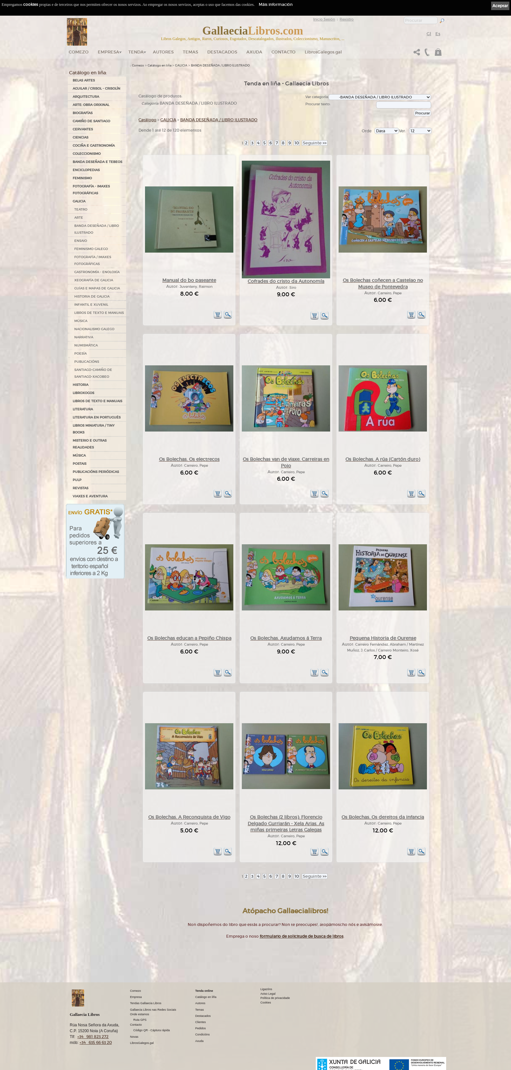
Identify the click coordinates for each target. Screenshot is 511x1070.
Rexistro (347, 19)
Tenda (136, 52)
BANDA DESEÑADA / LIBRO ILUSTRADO (96, 229)
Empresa (108, 52)
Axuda (254, 52)
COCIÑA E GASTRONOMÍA (94, 145)
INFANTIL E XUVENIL (91, 304)
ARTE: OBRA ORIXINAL (91, 105)
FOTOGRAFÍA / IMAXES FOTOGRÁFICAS (92, 260)
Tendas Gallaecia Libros (145, 1003)
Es (437, 34)
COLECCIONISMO (87, 154)
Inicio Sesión (324, 19)
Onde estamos (139, 1014)
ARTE (78, 217)
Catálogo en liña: (88, 73)
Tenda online (204, 990)
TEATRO (80, 209)
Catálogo (147, 119)
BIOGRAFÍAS (83, 113)
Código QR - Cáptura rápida (151, 1030)
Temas (190, 52)
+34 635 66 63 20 (96, 1042)
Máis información (276, 4)
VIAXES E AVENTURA (90, 496)
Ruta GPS (140, 1019)
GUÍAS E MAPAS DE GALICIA (97, 288)
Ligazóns (266, 989)
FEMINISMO (82, 178)
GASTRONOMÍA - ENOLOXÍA (97, 272)
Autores (163, 52)
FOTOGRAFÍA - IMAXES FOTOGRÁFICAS (91, 189)
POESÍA (80, 353)
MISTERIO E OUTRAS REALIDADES (90, 443)
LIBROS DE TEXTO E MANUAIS (99, 313)
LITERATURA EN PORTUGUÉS (97, 417)
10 (297, 142)
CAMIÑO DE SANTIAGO (91, 121)
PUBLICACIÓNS (86, 361)
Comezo (79, 52)
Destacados (203, 1016)
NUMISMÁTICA (86, 345)
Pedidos (200, 1028)
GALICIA (79, 201)
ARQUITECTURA (86, 97)
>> (315, 142)
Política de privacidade (275, 998)
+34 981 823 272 (93, 1036)
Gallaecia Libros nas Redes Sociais (153, 1009)
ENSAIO (80, 241)
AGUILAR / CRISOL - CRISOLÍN (96, 88)
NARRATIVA (83, 337)
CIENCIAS (80, 137)
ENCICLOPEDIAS (86, 170)
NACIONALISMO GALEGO (94, 329)
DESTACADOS (222, 52)
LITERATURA (83, 409)
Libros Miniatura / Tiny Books (93, 428)
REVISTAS (80, 488)
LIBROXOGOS (83, 393)
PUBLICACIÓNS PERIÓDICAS (96, 472)
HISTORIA (80, 385)
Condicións (202, 1034)
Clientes (200, 1022)
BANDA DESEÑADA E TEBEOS (97, 162)
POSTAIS (79, 464)
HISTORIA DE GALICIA (92, 296)
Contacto (283, 52)
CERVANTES (83, 129)
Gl (429, 34)
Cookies (265, 1002)
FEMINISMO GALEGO (91, 249)
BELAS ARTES (84, 80)
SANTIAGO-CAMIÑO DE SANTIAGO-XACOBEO (93, 373)
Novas (134, 1036)
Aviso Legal (267, 993)
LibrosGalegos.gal (323, 52)
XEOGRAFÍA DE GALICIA (93, 280)
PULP (77, 480)
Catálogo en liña (159, 65)
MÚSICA (80, 321)
